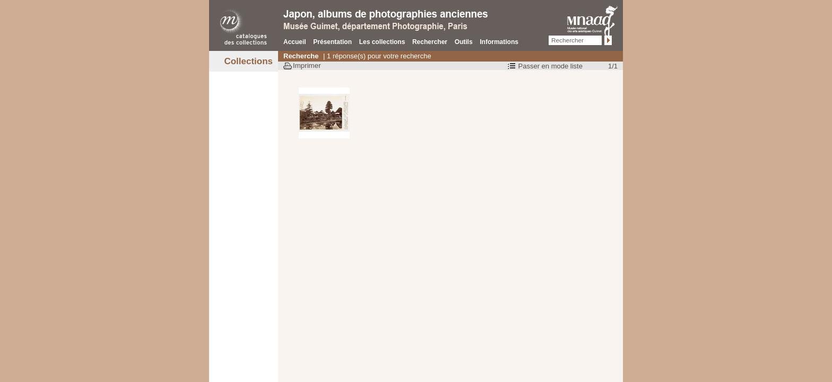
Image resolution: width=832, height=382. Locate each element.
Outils (464, 42)
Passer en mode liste (550, 66)
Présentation (332, 42)
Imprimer (307, 66)
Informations (499, 42)
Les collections (382, 42)
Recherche (300, 56)
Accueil (294, 42)
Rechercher (429, 42)
